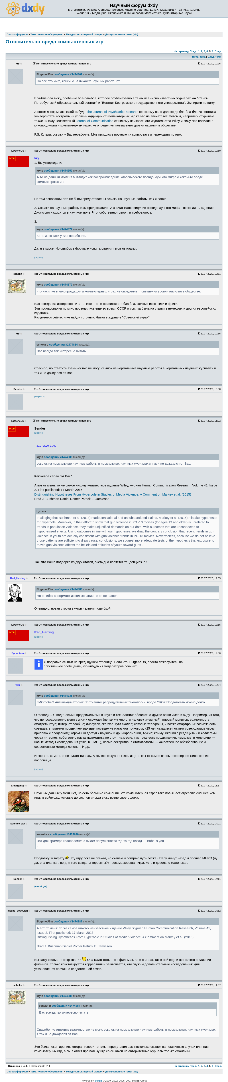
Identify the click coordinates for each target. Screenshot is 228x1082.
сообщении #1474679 (64, 834)
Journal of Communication (94, 121)
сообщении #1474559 (58, 170)
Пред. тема (199, 56)
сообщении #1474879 (58, 229)
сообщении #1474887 (68, 921)
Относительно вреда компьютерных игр (55, 41)
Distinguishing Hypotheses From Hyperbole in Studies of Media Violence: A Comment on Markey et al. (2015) (112, 494)
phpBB (98, 1080)
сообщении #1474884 (63, 344)
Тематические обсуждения (47, 1071)
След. (218, 51)
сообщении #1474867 (68, 74)
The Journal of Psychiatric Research (112, 112)
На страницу (181, 51)
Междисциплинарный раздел (84, 1071)
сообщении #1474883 (68, 589)
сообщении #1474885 (58, 457)
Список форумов (17, 1071)
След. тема (214, 56)
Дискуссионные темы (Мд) (121, 1071)
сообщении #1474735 (58, 695)
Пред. (193, 51)
